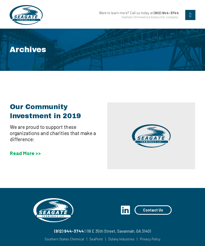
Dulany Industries (121, 239)
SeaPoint (96, 239)
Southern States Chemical (64, 239)
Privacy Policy (150, 239)
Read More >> (25, 153)
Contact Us (153, 210)
